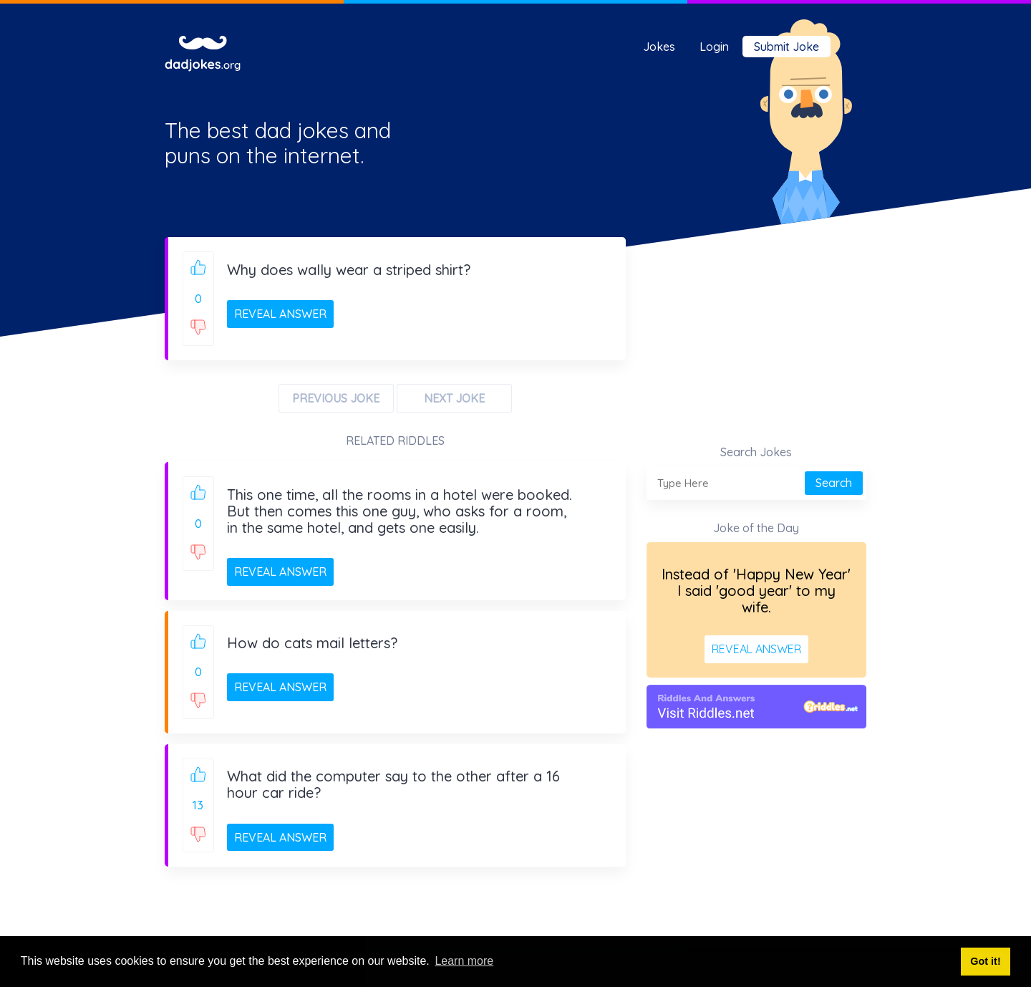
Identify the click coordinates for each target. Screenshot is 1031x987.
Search (833, 483)
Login (714, 46)
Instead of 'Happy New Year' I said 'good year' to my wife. (756, 590)
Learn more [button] (464, 961)
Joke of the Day (756, 528)
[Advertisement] (756, 348)
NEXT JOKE (454, 398)
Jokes (659, 46)
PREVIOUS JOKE (335, 398)
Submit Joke (786, 46)
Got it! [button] (985, 961)
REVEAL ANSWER (280, 314)
